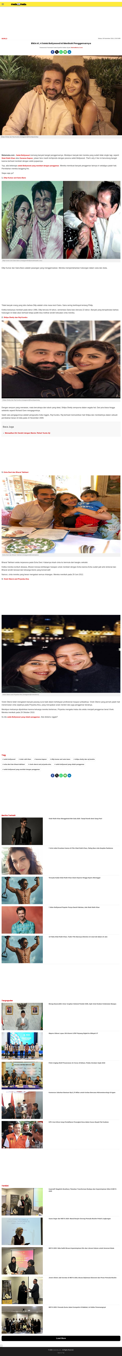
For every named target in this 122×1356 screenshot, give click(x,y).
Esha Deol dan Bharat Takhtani (16, 472)
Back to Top (61, 1353)
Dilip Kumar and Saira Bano (15, 178)
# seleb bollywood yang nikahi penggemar (69, 764)
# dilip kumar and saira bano (60, 759)
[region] (61, 22)
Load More (61, 1338)
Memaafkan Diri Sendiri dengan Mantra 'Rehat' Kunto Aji (27, 433)
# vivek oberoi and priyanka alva (39, 764)
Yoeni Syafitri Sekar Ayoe (61, 47)
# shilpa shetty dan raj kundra (84, 759)
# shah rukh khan (25, 759)
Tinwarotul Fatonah (46, 47)
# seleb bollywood (9, 759)
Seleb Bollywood (23, 155)
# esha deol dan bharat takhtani (14, 764)
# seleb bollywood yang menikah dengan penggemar (21, 769)
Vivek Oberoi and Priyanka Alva (16, 579)
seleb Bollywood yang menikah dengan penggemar (38, 166)
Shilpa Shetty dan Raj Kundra (15, 317)
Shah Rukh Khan (8, 158)
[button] (2, 4)
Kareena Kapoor (26, 158)
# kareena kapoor (41, 759)
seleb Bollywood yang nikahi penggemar (23, 717)
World (4, 38)
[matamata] (18, 4)
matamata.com (57, 1350)
